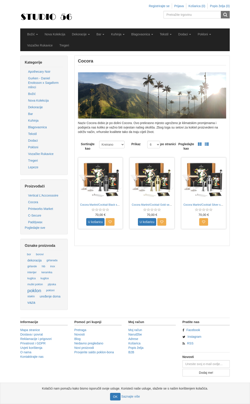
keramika (46, 272)
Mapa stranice (30, 330)
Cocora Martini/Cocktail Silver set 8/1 (205, 204)
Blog (77, 339)
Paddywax (35, 222)
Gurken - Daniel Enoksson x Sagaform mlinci (43, 82)
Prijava (179, 6)
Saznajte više (130, 396)
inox (52, 266)
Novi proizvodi (84, 348)
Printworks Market (40, 209)
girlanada (52, 260)
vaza (31, 302)
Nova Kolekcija (55, 34)
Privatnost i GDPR (33, 343)
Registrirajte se (159, 6)
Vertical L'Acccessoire (43, 195)
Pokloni (33, 147)
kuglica (31, 278)
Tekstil (32, 134)
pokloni (50, 290)
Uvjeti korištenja (31, 348)
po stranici (168, 144)
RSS (190, 343)
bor (29, 254)
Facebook (193, 330)
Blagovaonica (37, 127)
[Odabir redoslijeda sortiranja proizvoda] (112, 144)
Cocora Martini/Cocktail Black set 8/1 (102, 204)
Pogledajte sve (35, 227)
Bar (30, 114)
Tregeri (64, 45)
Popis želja (135, 348)
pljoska (52, 284)
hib (43, 266)
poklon (34, 290)
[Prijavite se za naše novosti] (206, 364)
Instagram (194, 336)
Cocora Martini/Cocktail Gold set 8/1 (153, 204)
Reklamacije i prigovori (36, 339)
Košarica (134, 343)
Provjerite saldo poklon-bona (94, 352)
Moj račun (135, 330)
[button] (32, 34)
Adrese (133, 339)
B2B (131, 352)
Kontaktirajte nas (31, 356)
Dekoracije (35, 107)
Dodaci (33, 140)
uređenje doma (50, 296)
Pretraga (80, 330)
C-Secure (34, 215)
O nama (25, 352)
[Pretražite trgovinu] (192, 14)
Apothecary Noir (39, 71)
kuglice (45, 278)
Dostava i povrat (31, 334)
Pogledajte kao (186, 146)
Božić (32, 94)
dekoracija (34, 260)
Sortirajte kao (87, 146)
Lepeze (33, 167)
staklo (31, 296)
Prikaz (135, 144)
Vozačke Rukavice (40, 45)
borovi (39, 254)
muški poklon (35, 284)
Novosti (79, 334)
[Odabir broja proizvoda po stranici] (153, 144)
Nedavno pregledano (88, 343)
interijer (32, 272)
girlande (32, 266)
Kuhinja (33, 120)
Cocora (33, 202)
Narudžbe (135, 334)
